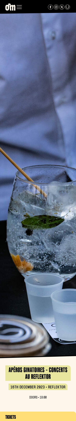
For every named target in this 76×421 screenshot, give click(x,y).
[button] (19, 7)
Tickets (10, 417)
